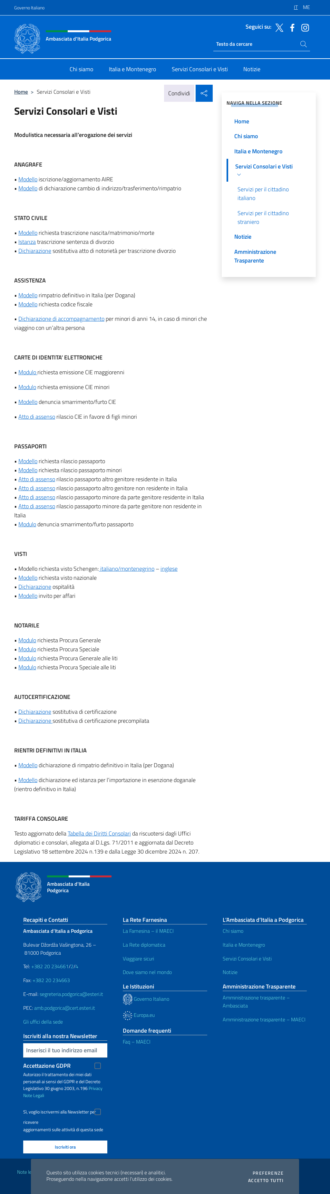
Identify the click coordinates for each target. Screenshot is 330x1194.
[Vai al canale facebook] (290, 27)
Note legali (27, 1172)
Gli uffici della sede (43, 1022)
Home (21, 92)
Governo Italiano (29, 7)
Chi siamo (233, 931)
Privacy (95, 1088)
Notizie (230, 972)
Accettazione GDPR (47, 1065)
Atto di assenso (36, 416)
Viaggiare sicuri (138, 958)
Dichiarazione (34, 250)
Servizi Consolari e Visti (247, 958)
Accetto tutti (266, 1180)
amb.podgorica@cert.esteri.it (64, 1008)
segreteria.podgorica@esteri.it (71, 994)
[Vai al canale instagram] (303, 27)
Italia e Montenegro (244, 945)
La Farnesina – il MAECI (148, 931)
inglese (169, 568)
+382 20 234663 (51, 980)
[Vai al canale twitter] (277, 27)
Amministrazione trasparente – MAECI (264, 1019)
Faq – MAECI (136, 1042)
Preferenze (268, 1173)
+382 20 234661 (50, 966)
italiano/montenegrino (126, 568)
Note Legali (33, 1095)
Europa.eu (139, 1015)
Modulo (27, 372)
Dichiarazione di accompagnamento (61, 318)
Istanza (27, 241)
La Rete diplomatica (144, 945)
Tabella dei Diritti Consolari (99, 833)
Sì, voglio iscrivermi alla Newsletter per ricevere (59, 1112)
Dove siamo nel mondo (147, 972)
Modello (27, 179)
